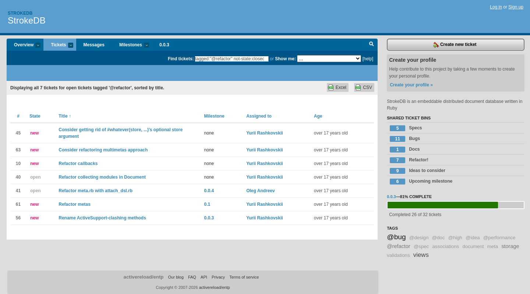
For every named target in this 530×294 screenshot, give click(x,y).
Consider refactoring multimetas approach (103, 150)
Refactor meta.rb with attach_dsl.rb (95, 190)
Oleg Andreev (260, 190)
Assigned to (259, 116)
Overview (23, 45)
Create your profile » (411, 84)
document (473, 246)
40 (18, 177)
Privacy (218, 277)
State (34, 116)
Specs (406, 128)
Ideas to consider (417, 171)
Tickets (58, 45)
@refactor (398, 246)
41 (18, 190)
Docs (405, 150)
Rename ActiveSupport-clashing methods (102, 217)
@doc (438, 237)
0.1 (207, 204)
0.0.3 (164, 44)
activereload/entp (144, 277)
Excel (341, 87)
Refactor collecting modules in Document (102, 177)
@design (418, 237)
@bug (396, 237)
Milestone (214, 116)
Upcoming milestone (421, 181)
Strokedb (20, 13)
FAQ (192, 277)
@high (455, 237)
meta (492, 246)
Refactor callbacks (78, 163)
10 (18, 163)
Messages (94, 44)
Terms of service (244, 277)
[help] (368, 58)
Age (318, 116)
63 (18, 150)
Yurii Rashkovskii (264, 133)
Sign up (515, 7)
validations (398, 255)
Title (65, 116)
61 (18, 204)
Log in (496, 7)
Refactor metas (75, 204)
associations (445, 246)
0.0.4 (209, 190)
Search (371, 45)
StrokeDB (27, 20)
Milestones (130, 45)
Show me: (285, 58)
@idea (473, 237)
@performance (499, 237)
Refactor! (409, 160)
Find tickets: (181, 58)
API (204, 277)
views (421, 254)
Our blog (175, 277)
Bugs (405, 139)
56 (18, 217)
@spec (421, 246)
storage (510, 246)
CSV (367, 87)
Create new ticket (455, 45)
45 (18, 133)
